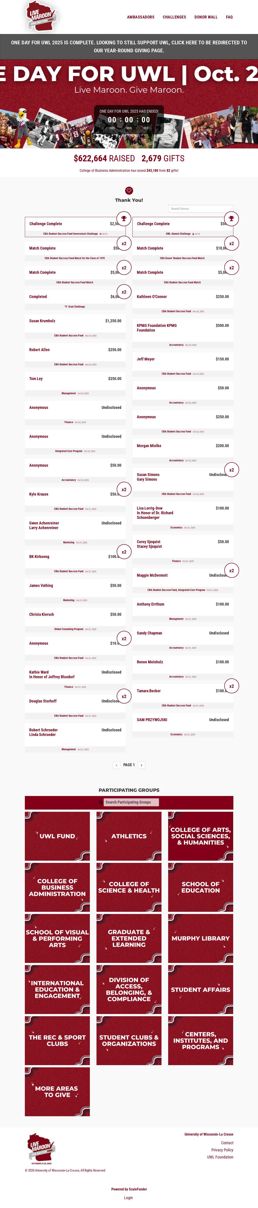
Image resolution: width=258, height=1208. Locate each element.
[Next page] (141, 765)
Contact (227, 1143)
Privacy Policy (222, 1150)
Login (128, 1198)
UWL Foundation (220, 1157)
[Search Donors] (200, 208)
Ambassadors (141, 17)
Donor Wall (206, 17)
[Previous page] (116, 765)
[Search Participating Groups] (131, 802)
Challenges (174, 17)
